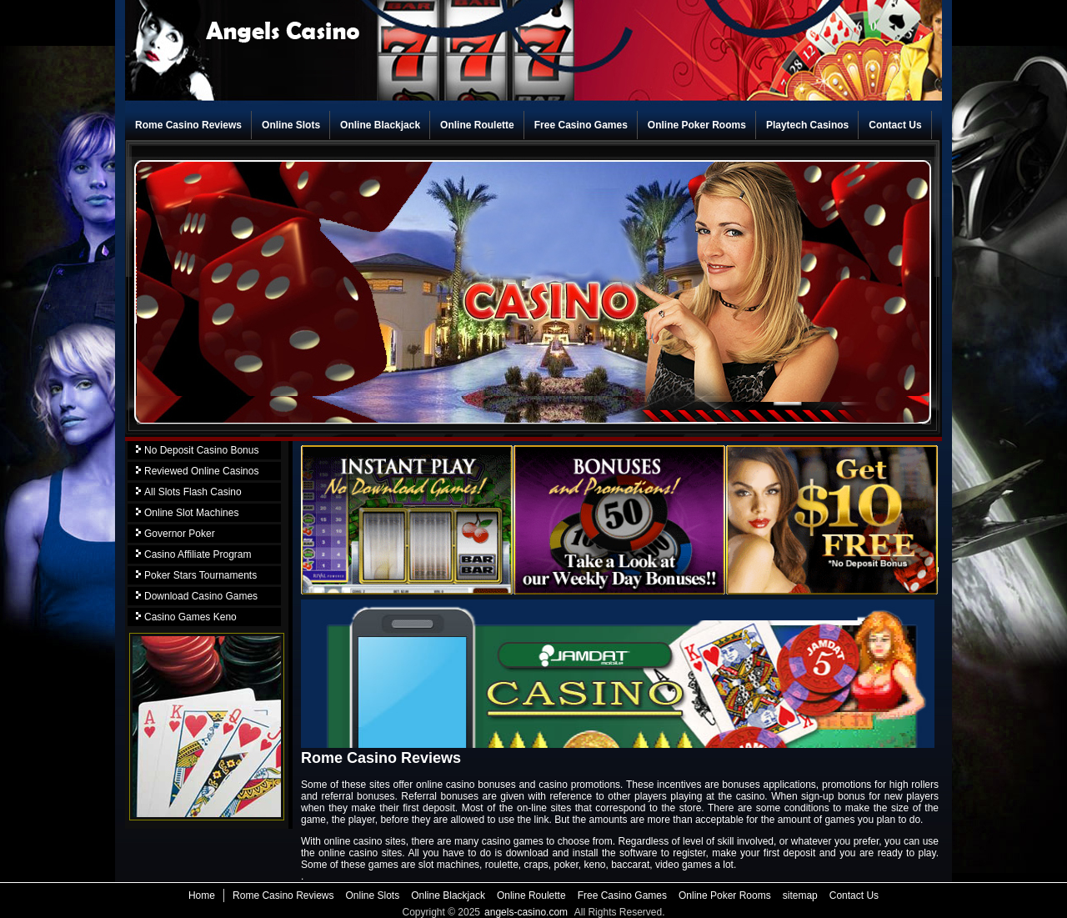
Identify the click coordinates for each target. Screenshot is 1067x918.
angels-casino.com (526, 912)
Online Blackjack (380, 125)
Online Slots (291, 125)
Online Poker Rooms (697, 125)
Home (201, 895)
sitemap (800, 895)
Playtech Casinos (807, 125)
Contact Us (895, 125)
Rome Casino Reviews (188, 125)
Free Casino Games (581, 125)
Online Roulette (477, 125)
